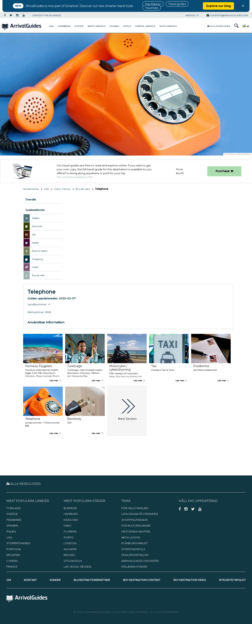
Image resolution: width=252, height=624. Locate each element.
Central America (145, 26)
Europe (79, 26)
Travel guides (177, 4)
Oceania (114, 26)
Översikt (30, 199)
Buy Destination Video (190, 580)
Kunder (55, 580)
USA (46, 188)
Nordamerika (31, 188)
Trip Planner (153, 4)
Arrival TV (192, 15)
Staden (36, 218)
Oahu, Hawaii (62, 188)
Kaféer (35, 242)
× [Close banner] (243, 6)
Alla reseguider (218, 26)
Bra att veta (83, 188)
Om (8, 580)
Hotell (35, 267)
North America (97, 26)
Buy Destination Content (141, 580)
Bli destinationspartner (92, 580)
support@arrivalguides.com (227, 15)
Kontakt (30, 580)
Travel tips (151, 7)
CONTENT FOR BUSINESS (46, 15)
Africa (127, 26)
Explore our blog (218, 6)
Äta (34, 234)
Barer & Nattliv (40, 251)
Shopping (37, 259)
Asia (51, 26)
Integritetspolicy (232, 580)
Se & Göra (37, 226)
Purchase (224, 171)
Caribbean (64, 26)
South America (168, 26)
